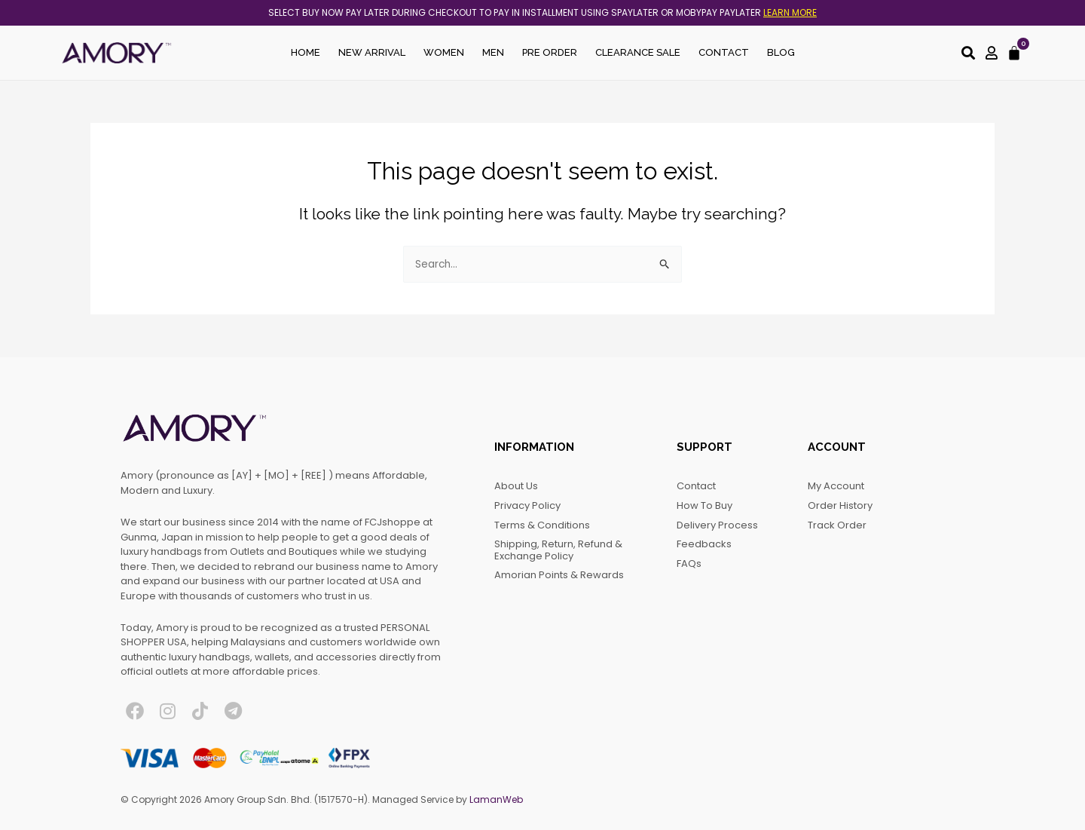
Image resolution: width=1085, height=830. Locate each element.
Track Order (837, 525)
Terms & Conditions (542, 525)
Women (443, 52)
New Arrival (371, 52)
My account (836, 486)
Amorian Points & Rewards (559, 575)
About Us (516, 486)
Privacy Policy (527, 505)
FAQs (689, 563)
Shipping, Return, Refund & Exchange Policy (558, 550)
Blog (781, 52)
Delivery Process (717, 525)
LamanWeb (496, 799)
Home (305, 52)
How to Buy (704, 505)
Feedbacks (704, 544)
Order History (840, 505)
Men (493, 52)
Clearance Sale (637, 52)
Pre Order (549, 52)
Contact (723, 52)
